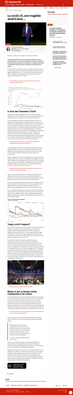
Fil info (7, 8)
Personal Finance (30, 4)
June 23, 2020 (12, 339)
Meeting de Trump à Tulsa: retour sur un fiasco (21, 286)
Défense (50, 25)
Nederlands (65, 385)
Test (61, 8)
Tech (56, 8)
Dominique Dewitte (19, 47)
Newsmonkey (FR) (20, 391)
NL (67, 2)
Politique (17, 4)
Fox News (22, 342)
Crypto (66, 8)
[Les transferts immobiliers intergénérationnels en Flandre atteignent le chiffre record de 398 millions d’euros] (50, 62)
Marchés (23, 4)
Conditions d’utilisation (16, 385)
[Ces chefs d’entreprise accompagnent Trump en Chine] (50, 41)
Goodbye (27, 391)
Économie (12, 4)
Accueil (6, 10)
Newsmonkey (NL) (10, 391)
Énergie (46, 8)
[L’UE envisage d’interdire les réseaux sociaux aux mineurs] (50, 46)
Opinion (51, 8)
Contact (8, 385)
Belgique (7, 4)
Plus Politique (60, 67)
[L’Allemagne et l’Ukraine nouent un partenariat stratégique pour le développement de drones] (50, 51)
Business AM (60, 37)
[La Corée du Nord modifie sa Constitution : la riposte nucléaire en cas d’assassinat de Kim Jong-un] (58, 20)
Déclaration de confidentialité (30, 385)
